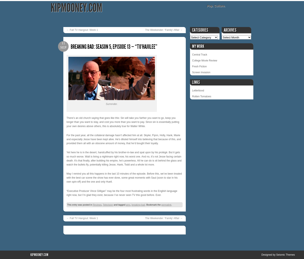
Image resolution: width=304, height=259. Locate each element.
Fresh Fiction (199, 66)
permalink (166, 204)
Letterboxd (198, 90)
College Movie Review (204, 60)
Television (108, 204)
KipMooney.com (76, 8)
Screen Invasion (201, 72)
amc (128, 204)
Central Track (199, 54)
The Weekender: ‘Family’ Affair (164, 29)
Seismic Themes (285, 254)
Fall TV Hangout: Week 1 (82, 29)
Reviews (97, 204)
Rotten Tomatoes (201, 96)
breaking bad (138, 204)
